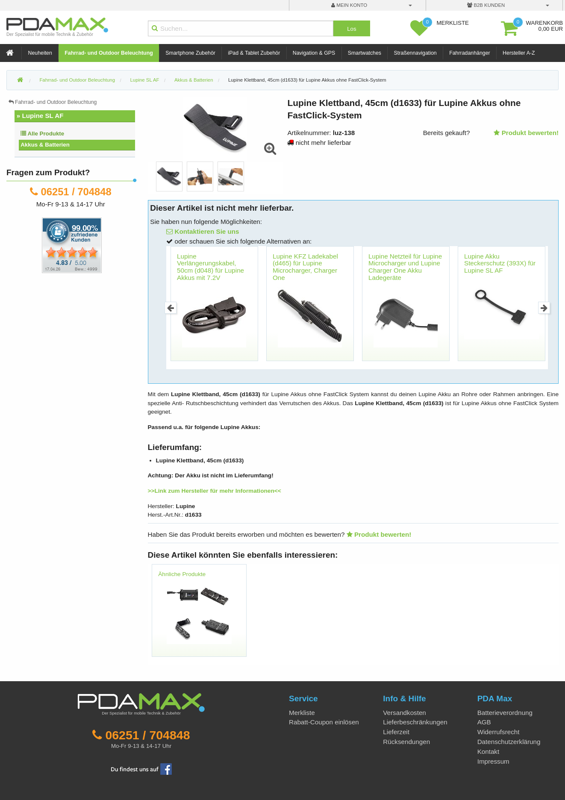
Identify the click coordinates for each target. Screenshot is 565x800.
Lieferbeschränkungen (415, 722)
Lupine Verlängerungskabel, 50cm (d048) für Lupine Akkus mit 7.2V (210, 267)
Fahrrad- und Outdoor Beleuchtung (109, 53)
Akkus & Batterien (45, 144)
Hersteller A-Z (519, 53)
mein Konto (349, 5)
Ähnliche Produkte (182, 574)
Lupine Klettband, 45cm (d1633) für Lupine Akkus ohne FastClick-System (307, 79)
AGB (484, 722)
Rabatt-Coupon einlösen (324, 722)
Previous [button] (171, 308)
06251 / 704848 (76, 191)
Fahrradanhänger (469, 53)
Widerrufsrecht (498, 731)
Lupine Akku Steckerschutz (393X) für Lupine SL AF (500, 263)
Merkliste (302, 712)
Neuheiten (40, 53)
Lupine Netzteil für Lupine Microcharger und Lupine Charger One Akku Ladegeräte (405, 267)
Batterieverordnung (505, 712)
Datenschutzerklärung (509, 741)
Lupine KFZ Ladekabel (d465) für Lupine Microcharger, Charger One (305, 267)
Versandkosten (404, 712)
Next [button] (544, 308)
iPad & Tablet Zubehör (254, 53)
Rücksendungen (406, 741)
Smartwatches (364, 53)
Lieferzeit (396, 731)
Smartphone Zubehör (190, 53)
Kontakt (488, 751)
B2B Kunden (486, 5)
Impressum (493, 761)
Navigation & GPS (314, 53)
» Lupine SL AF (40, 115)
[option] (169, 176)
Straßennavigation (415, 53)
